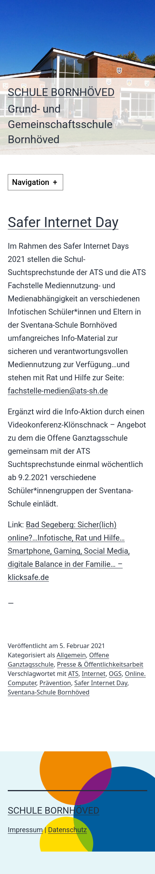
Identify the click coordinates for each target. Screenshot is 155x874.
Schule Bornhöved (61, 92)
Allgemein (71, 655)
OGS (115, 673)
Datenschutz (67, 830)
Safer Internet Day (63, 222)
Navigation (35, 182)
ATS (73, 673)
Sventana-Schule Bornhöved (49, 692)
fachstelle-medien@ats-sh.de (58, 390)
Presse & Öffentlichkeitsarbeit (100, 664)
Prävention (55, 683)
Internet (93, 673)
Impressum (25, 830)
